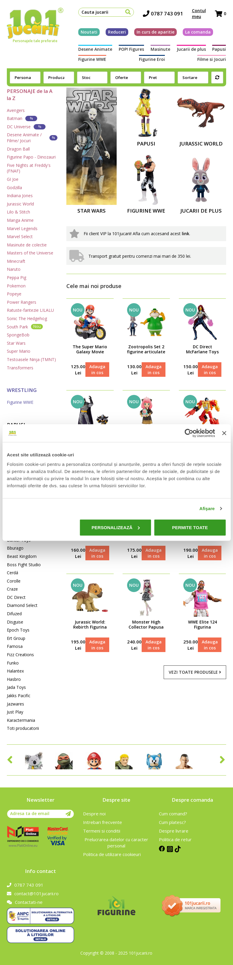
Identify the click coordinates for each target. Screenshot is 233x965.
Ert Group (16, 638)
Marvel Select (20, 236)
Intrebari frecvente (102, 822)
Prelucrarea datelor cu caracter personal (116, 842)
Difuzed (14, 613)
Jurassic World (20, 204)
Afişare (207, 508)
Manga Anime (20, 220)
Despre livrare (173, 831)
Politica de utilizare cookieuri (112, 854)
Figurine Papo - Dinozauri (31, 157)
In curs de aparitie (155, 32)
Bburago (15, 548)
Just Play (15, 712)
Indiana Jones (20, 195)
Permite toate (190, 527)
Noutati (89, 32)
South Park (25, 326)
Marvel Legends (22, 228)
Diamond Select (22, 605)
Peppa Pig (16, 277)
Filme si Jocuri (211, 59)
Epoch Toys (18, 630)
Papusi (219, 49)
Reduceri (117, 32)
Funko (13, 663)
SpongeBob (18, 335)
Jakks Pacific (18, 695)
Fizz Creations (20, 654)
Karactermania (21, 720)
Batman (22, 118)
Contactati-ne (25, 902)
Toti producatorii (23, 728)
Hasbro (14, 679)
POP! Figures (131, 49)
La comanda (198, 32)
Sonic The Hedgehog (27, 318)
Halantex (15, 671)
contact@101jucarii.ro (33, 893)
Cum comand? (173, 814)
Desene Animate (95, 49)
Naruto (14, 269)
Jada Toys (16, 687)
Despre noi (94, 814)
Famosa (15, 646)
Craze (12, 589)
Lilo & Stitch (18, 212)
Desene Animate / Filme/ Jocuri (32, 137)
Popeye (14, 294)
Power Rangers (21, 302)
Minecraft (16, 261)
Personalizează (116, 527)
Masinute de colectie (27, 245)
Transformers (20, 368)
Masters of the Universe (30, 253)
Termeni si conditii (101, 831)
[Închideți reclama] (224, 433)
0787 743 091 (163, 13)
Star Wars (16, 343)
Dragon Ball (18, 149)
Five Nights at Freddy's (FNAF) (29, 168)
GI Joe (12, 179)
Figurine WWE (92, 59)
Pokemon (16, 286)
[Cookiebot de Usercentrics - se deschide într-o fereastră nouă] (189, 433)
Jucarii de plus (191, 49)
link (185, 233)
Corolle (14, 581)
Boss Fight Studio (24, 564)
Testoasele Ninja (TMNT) (31, 359)
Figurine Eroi (152, 59)
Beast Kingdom (22, 556)
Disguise (15, 622)
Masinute (160, 49)
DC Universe (26, 126)
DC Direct (16, 597)
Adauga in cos (97, 369)
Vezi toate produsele (195, 672)
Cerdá (12, 572)
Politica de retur (175, 839)
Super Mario (18, 351)
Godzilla (14, 187)
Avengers (16, 110)
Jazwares (15, 704)
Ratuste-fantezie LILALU (30, 310)
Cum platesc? (172, 822)
